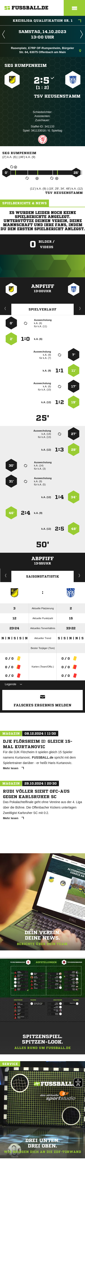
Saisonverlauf (79, 575)
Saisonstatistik (42, 576)
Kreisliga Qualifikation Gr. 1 (47, 21)
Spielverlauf (42, 309)
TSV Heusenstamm (57, 96)
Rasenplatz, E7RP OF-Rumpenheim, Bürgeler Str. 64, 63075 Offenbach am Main (46, 50)
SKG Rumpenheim (26, 65)
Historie (5, 575)
